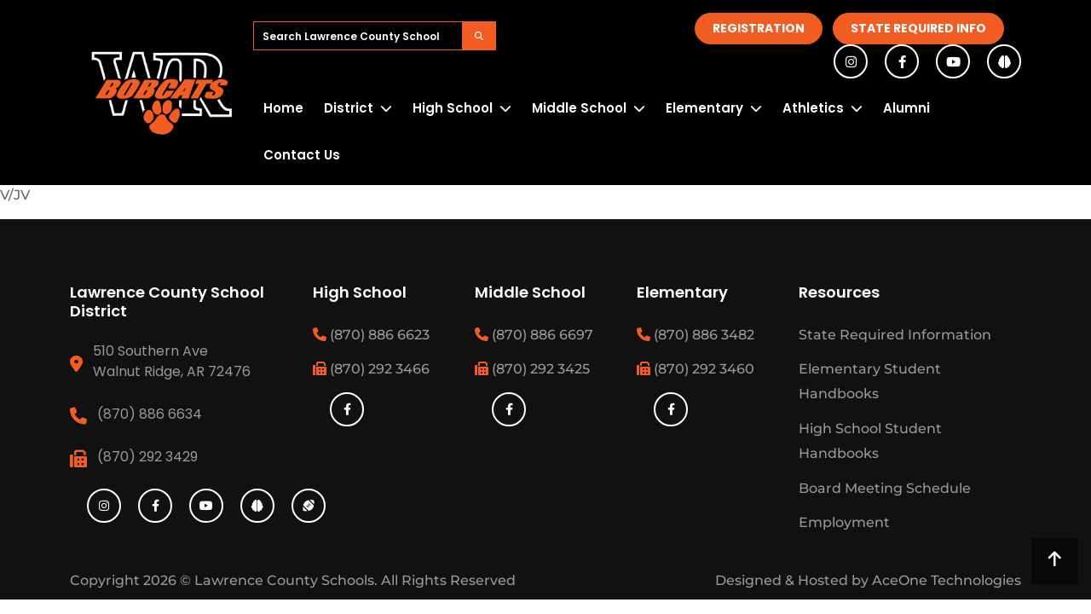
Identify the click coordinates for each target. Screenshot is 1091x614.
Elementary (704, 108)
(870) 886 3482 (695, 335)
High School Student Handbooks (870, 440)
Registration (759, 28)
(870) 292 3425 (532, 369)
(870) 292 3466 (371, 369)
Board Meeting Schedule (885, 488)
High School (453, 108)
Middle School (579, 108)
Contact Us (301, 155)
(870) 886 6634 (149, 414)
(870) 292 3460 (695, 369)
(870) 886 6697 (534, 335)
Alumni (906, 108)
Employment (844, 522)
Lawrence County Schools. (287, 580)
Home (283, 108)
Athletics (813, 108)
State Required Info (918, 28)
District (348, 108)
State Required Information (895, 335)
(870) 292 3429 (147, 456)
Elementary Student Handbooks (870, 381)
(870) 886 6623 (371, 335)
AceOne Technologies (946, 580)
